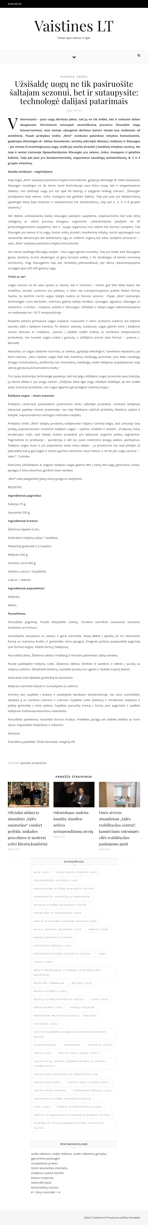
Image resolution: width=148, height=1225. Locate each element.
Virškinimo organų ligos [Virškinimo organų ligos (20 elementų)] (93, 1090)
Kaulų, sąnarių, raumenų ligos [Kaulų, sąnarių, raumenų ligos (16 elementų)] (58, 929)
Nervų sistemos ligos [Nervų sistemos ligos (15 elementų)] (50, 991)
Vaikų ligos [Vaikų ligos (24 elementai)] (42, 1053)
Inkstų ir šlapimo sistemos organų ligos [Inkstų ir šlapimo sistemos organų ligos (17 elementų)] (65, 921)
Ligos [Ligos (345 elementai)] (102, 953)
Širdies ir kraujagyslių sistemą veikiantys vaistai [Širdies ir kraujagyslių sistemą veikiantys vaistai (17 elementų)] (72, 1114)
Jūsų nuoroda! (45, 1192)
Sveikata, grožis (74, 76)
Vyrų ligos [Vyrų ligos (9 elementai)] (42, 1106)
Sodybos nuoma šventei (47, 1173)
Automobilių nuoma (44, 1187)
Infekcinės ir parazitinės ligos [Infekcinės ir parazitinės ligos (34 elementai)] (58, 912)
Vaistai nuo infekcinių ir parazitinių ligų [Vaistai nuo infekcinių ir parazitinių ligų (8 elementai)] (66, 1074)
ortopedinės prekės (44, 1163)
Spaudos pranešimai (33, 763)
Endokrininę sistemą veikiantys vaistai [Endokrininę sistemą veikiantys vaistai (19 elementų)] (64, 888)
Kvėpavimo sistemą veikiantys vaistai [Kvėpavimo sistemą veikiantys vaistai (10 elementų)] (62, 953)
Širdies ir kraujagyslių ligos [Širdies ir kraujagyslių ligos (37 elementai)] (79, 1106)
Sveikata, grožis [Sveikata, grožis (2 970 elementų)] (100, 1044)
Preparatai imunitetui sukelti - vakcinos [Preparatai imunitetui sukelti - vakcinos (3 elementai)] (65, 1015)
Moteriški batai (41, 1182)
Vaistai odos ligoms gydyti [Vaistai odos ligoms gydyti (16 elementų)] (89, 1082)
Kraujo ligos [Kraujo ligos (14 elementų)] (99, 929)
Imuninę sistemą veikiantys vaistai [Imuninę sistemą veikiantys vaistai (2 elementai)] (60, 904)
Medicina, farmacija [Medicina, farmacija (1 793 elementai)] (49, 983)
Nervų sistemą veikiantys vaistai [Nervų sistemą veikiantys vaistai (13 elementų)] (59, 999)
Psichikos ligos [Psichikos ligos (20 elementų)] (45, 1023)
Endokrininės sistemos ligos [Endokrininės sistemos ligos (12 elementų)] (56, 880)
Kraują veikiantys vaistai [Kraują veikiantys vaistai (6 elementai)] (53, 937)
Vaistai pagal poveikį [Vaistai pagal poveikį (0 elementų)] (50, 1090)
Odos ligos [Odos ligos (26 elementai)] (99, 999)
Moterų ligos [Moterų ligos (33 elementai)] (82, 983)
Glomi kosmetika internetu (49, 1168)
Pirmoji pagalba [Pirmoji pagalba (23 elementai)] (82, 1007)
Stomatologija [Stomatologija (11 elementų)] (45, 1044)
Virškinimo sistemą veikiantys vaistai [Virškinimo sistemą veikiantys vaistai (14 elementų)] (62, 1098)
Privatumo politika (118, 1217)
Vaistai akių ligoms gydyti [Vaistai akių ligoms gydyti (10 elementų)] (79, 1053)
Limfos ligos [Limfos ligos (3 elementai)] (43, 961)
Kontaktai (15, 3)
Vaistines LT (73, 25)
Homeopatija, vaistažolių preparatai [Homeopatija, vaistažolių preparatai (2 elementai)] (62, 896)
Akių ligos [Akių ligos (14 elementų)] (42, 872)
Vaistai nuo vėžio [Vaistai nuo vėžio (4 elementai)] (47, 1082)
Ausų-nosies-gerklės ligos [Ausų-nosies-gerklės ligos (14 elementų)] (77, 872)
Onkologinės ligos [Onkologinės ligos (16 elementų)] (48, 1007)
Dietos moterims (42, 1178)
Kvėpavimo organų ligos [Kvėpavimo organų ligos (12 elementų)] (53, 945)
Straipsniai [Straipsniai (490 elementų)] (72, 1044)
